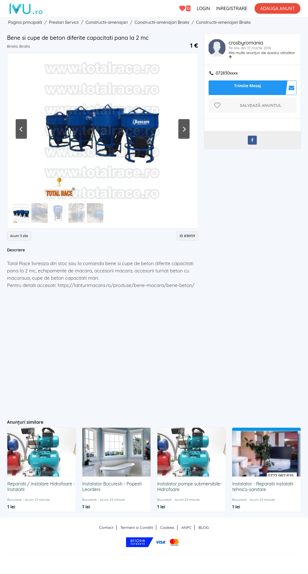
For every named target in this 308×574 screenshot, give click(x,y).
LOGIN (203, 8)
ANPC (186, 527)
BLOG (204, 527)
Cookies (167, 527)
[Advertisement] (116, 373)
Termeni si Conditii (136, 527)
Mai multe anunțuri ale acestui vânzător (262, 52)
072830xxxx (227, 73)
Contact (106, 527)
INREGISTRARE (231, 8)
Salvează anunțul (260, 105)
